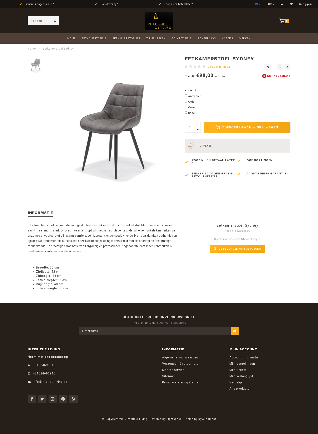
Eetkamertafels (94, 38)
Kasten (227, 38)
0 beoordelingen (219, 66)
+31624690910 (44, 365)
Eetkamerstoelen (126, 38)
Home (71, 38)
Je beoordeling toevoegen (237, 248)
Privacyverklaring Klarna (180, 382)
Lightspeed (174, 418)
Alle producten (240, 388)
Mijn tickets (238, 370)
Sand (191, 112)
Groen (192, 107)
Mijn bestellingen (242, 363)
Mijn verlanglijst (241, 376)
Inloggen (305, 4)
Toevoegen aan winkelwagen (247, 127)
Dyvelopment (207, 418)
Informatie (40, 212)
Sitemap (168, 376)
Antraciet (194, 96)
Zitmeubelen (156, 38)
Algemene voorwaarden (180, 357)
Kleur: (190, 90)
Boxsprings (207, 38)
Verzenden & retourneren (181, 363)
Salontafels (182, 38)
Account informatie (244, 357)
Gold (191, 101)
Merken (245, 38)
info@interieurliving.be (50, 381)
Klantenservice (173, 370)
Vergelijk (236, 382)
